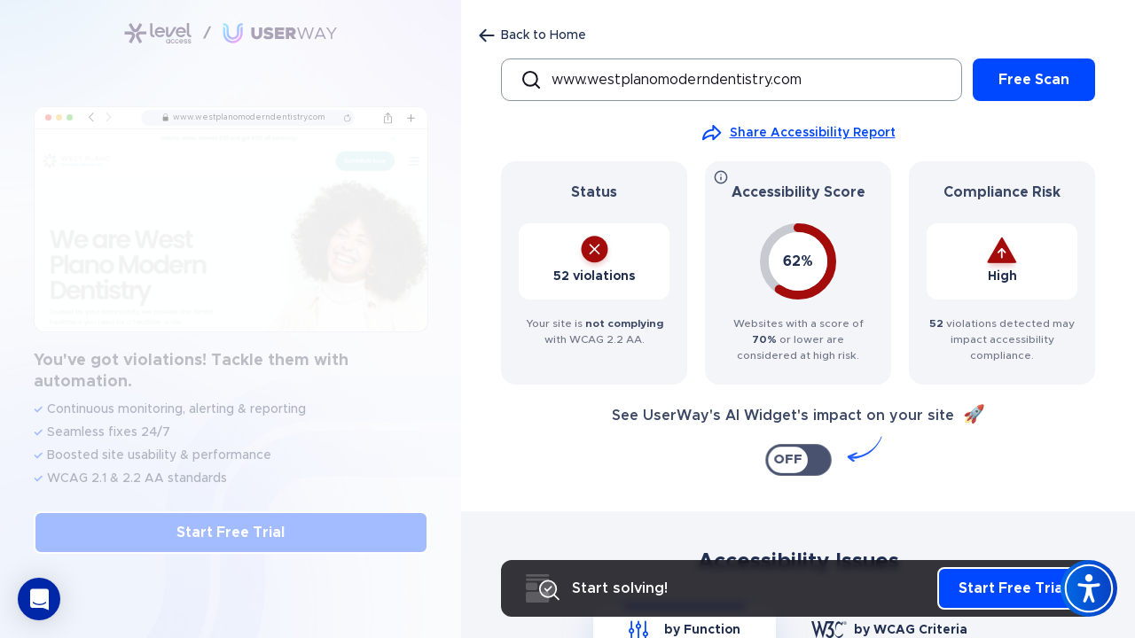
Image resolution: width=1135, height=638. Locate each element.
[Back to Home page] (532, 35)
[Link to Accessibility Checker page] (230, 33)
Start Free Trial (230, 532)
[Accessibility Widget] (1089, 588)
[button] (39, 599)
